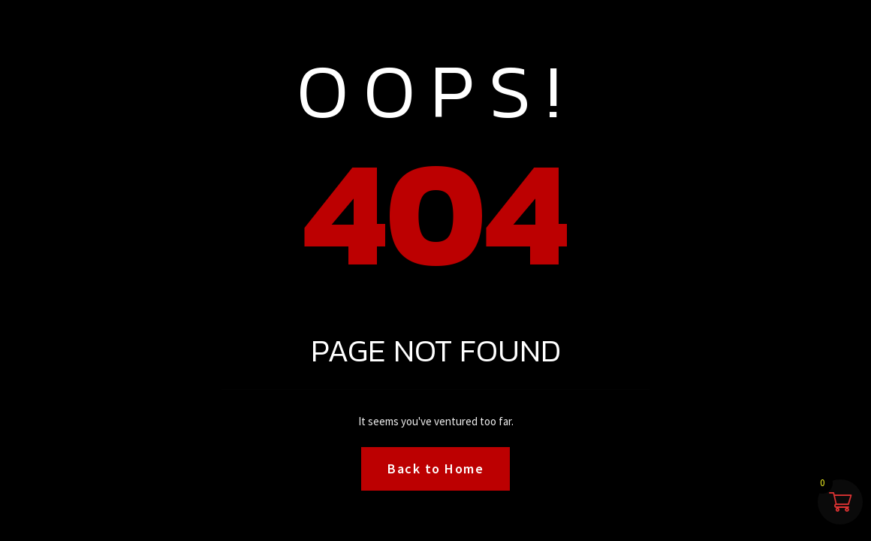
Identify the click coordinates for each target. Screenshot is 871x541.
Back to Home (435, 468)
